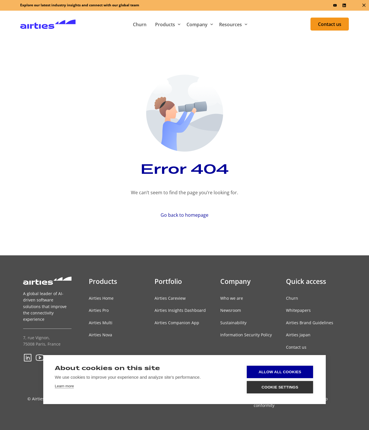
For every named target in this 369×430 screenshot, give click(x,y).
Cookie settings (279, 387)
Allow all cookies (280, 372)
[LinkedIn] (344, 5)
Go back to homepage (184, 215)
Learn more (64, 386)
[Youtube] (335, 5)
